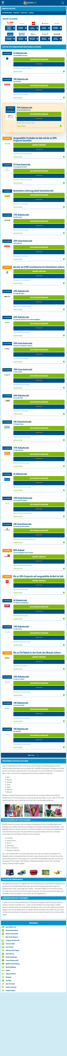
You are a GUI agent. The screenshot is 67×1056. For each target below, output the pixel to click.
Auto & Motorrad (11, 927)
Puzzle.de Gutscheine (21, 463)
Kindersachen (24, 13)
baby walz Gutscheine (21, 718)
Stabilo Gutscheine (21, 256)
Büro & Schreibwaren (12, 937)
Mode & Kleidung (11, 967)
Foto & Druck (9, 947)
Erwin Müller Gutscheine (22, 642)
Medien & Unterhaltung (12, 964)
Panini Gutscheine (20, 204)
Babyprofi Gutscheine (21, 384)
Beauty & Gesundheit (12, 930)
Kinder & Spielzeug (11, 957)
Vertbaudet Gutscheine (21, 744)
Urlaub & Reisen (10, 990)
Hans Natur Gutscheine (22, 437)
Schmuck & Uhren (11, 974)
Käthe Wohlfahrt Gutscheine (22, 180)
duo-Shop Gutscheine (21, 280)
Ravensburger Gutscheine (22, 487)
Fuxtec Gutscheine (20, 411)
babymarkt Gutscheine (21, 692)
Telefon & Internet (11, 987)
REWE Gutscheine (20, 615)
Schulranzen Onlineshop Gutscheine (24, 539)
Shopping (8, 977)
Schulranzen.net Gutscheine (22, 154)
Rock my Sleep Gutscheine (22, 68)
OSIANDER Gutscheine (21, 332)
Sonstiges (8, 980)
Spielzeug (31, 13)
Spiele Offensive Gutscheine (22, 565)
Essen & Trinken (10, 944)
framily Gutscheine (21, 358)
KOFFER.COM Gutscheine (22, 306)
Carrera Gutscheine (21, 94)
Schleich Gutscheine (21, 230)
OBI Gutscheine (20, 666)
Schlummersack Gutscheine (22, 513)
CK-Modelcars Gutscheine (25, 123)
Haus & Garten (10, 954)
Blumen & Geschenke (12, 934)
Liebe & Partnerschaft (12, 960)
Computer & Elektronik (12, 940)
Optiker (8, 970)
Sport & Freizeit (10, 984)
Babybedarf (16, 13)
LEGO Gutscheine (20, 589)
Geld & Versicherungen (12, 950)
